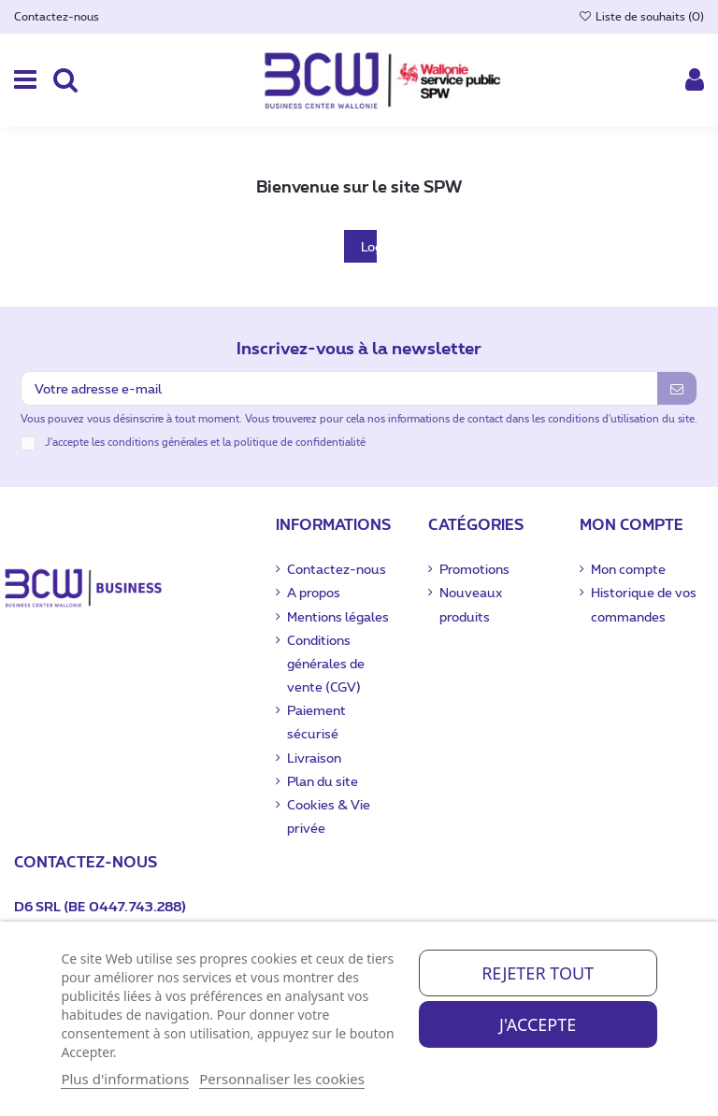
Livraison (314, 757)
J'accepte (537, 1024)
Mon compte (628, 569)
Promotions (474, 569)
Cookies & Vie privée (328, 816)
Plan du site (322, 781)
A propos (313, 592)
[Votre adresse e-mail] (339, 388)
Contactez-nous (56, 15)
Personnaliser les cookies (282, 1078)
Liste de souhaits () (641, 15)
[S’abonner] (676, 388)
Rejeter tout (537, 973)
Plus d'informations (125, 1078)
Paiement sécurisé (316, 721)
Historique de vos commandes (643, 603)
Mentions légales (338, 616)
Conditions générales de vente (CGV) (326, 663)
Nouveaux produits (470, 603)
